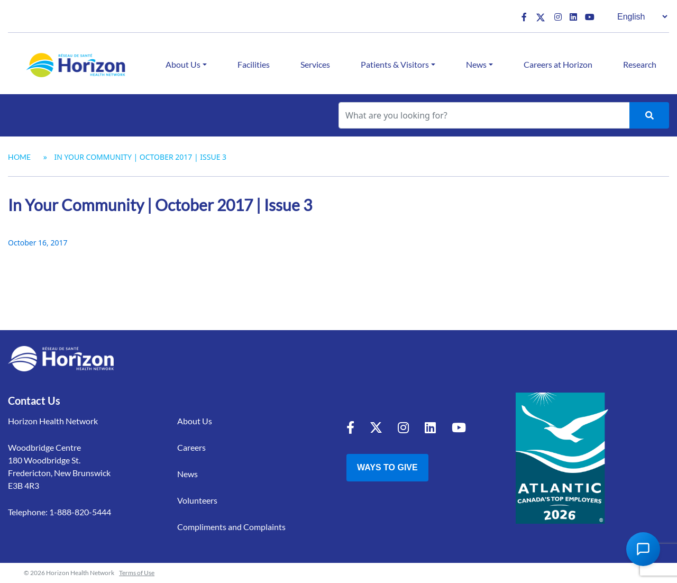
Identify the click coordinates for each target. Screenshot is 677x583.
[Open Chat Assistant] (643, 549)
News (476, 64)
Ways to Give (387, 467)
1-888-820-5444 (80, 512)
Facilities (253, 64)
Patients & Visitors (395, 64)
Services (315, 64)
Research (639, 64)
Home (19, 156)
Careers (191, 447)
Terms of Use (136, 573)
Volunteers (197, 500)
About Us (183, 64)
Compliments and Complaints (231, 527)
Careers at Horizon (558, 64)
